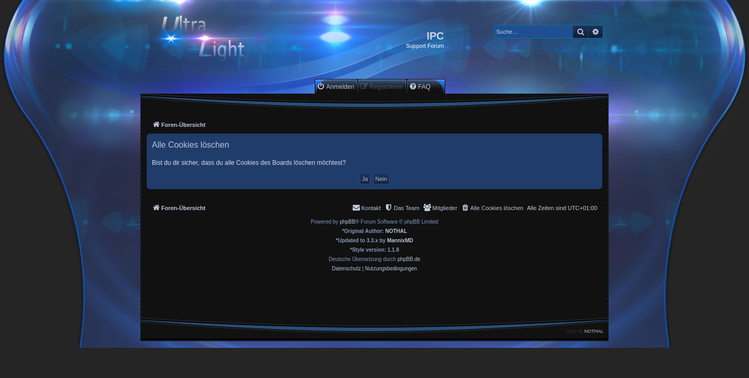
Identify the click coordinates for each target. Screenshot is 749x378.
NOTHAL (396, 231)
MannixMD (400, 240)
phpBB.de (408, 259)
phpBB (347, 222)
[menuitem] (335, 86)
